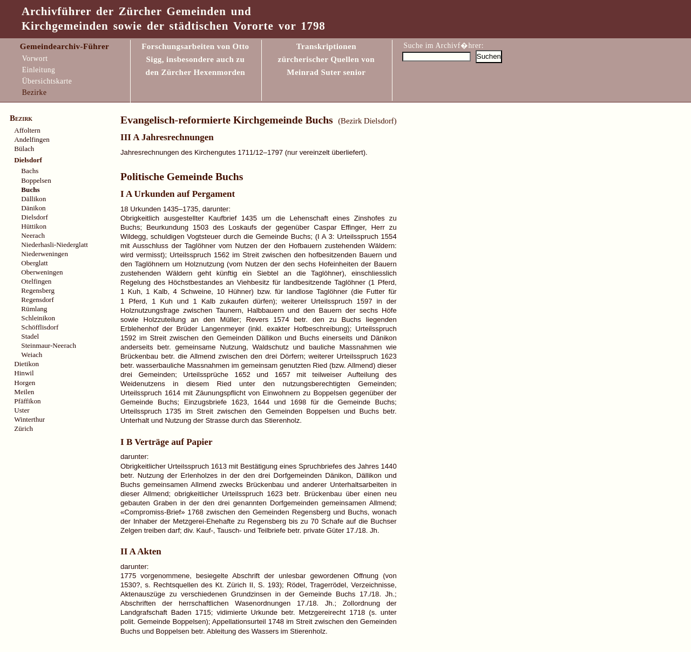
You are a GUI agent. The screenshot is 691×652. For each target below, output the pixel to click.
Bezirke (34, 92)
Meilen (24, 392)
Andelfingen (32, 139)
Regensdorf (37, 300)
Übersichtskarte (47, 81)
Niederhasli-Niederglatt (54, 245)
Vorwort (35, 58)
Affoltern (27, 130)
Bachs (29, 171)
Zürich (23, 428)
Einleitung (39, 70)
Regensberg (38, 290)
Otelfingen (36, 281)
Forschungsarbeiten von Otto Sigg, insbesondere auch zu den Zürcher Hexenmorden (195, 59)
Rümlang (34, 309)
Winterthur (29, 419)
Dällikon (33, 199)
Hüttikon (33, 226)
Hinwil (23, 373)
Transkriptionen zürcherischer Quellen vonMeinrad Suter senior (326, 59)
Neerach (33, 235)
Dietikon (26, 364)
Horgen (24, 383)
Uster (21, 410)
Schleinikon (38, 318)
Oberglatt (34, 263)
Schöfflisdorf (39, 327)
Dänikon (33, 208)
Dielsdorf (34, 217)
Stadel (30, 336)
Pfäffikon (27, 401)
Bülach (24, 149)
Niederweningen (44, 254)
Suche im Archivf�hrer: (444, 46)
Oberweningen (42, 272)
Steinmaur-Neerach (48, 345)
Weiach (31, 355)
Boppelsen (36, 180)
